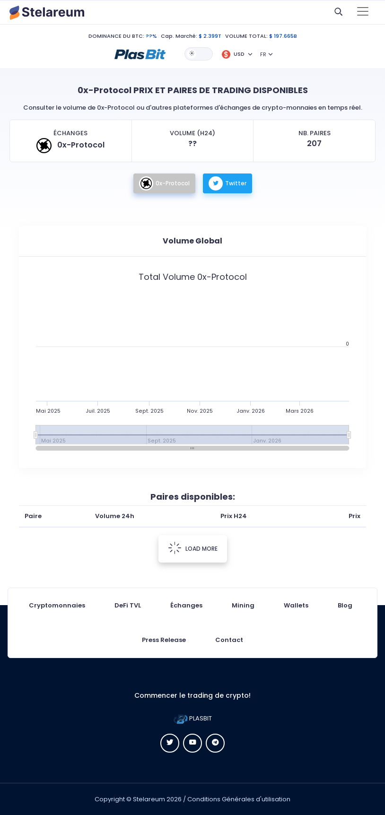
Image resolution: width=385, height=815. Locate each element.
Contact (229, 639)
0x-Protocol (164, 183)
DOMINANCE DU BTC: (116, 36)
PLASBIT (193, 718)
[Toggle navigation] (363, 12)
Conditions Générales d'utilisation (238, 799)
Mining (243, 605)
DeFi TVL (127, 605)
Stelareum (149, 799)
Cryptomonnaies (57, 605)
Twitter (227, 183)
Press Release (164, 639)
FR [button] (263, 54)
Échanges (186, 605)
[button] (140, 53)
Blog (345, 605)
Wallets (296, 605)
